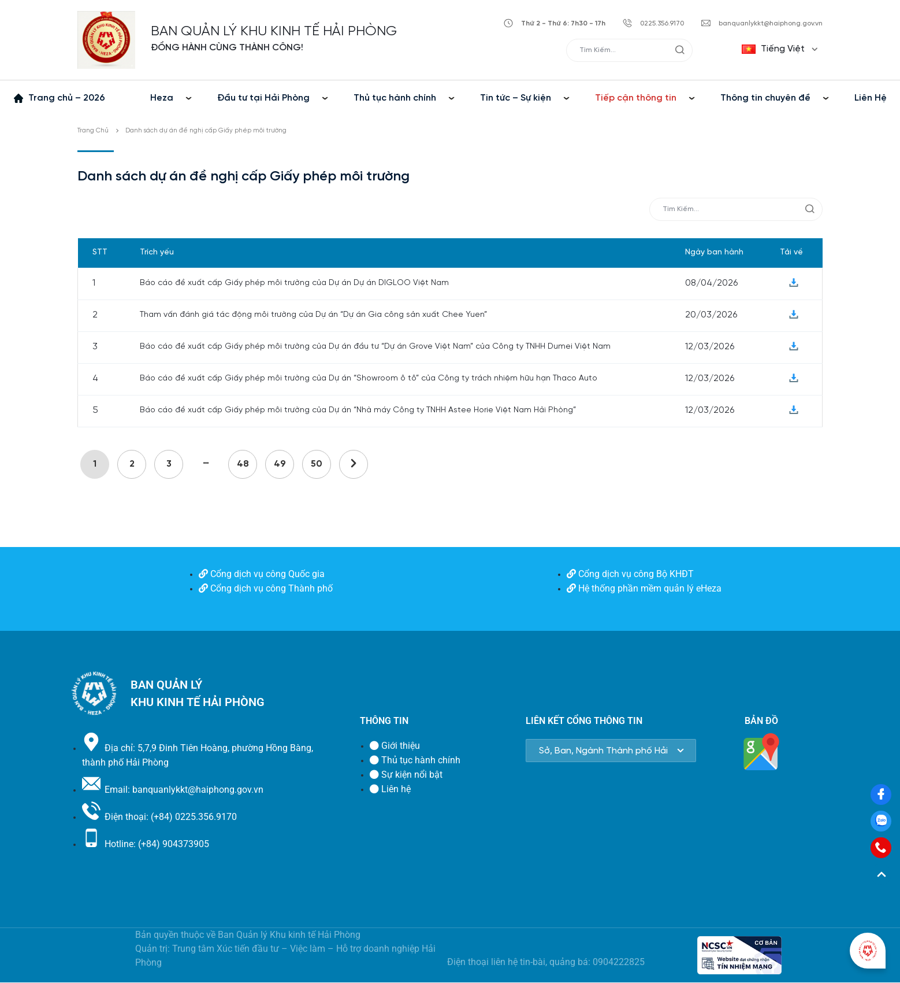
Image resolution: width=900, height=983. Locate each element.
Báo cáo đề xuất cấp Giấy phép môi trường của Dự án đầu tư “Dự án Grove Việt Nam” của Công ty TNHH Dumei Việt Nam (375, 346)
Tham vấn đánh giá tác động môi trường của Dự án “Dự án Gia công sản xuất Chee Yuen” (313, 315)
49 (280, 464)
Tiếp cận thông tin (635, 98)
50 (316, 464)
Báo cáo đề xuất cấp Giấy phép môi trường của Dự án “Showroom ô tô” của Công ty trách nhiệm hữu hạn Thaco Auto (368, 378)
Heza (161, 98)
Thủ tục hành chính (395, 98)
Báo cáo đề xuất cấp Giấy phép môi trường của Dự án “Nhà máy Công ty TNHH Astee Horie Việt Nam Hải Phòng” (358, 410)
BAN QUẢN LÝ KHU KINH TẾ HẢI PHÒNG (274, 31)
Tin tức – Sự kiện (515, 98)
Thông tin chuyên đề (765, 98)
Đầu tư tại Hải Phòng (263, 98)
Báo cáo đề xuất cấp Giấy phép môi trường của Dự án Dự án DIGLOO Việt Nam (294, 283)
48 (243, 464)
